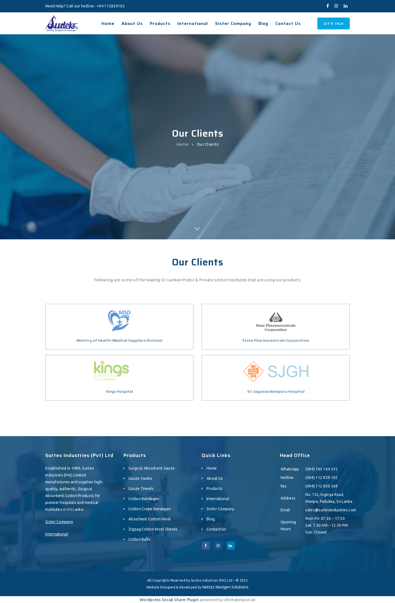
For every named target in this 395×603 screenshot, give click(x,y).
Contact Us (216, 529)
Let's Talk (333, 23)
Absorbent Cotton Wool (149, 519)
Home (182, 144)
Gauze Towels (141, 488)
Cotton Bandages (143, 499)
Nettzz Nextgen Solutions (225, 587)
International (56, 534)
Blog (211, 519)
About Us (215, 478)
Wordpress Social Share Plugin (170, 599)
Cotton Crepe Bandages (149, 509)
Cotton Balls (139, 539)
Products (214, 488)
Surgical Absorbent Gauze (151, 468)
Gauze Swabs (140, 478)
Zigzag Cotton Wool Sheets (153, 529)
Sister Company (59, 522)
